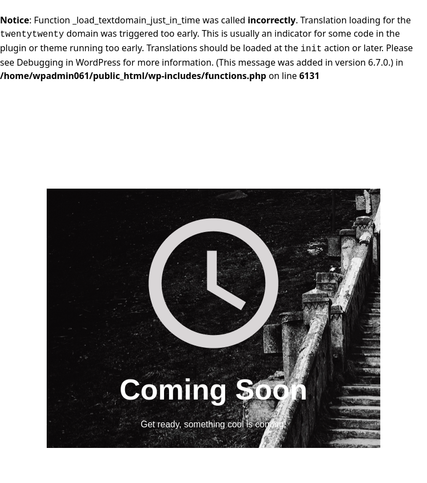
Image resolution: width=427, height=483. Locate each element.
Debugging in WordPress (69, 62)
